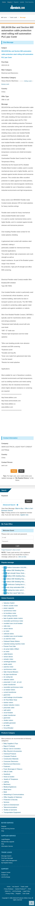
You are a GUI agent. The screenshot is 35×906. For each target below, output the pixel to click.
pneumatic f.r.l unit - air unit (12, 682)
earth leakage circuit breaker (13, 697)
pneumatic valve (9, 707)
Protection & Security (10, 799)
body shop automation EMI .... (15, 587)
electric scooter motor (11, 605)
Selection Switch (9, 603)
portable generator (10, 723)
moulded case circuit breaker (13, 623)
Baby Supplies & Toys (11, 743)
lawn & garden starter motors (13, 618)
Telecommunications (10, 807)
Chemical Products (10, 754)
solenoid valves (9, 633)
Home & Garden (9, 777)
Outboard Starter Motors (12, 641)
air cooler (7, 725)
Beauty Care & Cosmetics (12, 748)
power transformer (10, 684)
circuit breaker (8, 712)
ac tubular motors (9, 690)
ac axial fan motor (9, 639)
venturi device (8, 628)
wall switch (7, 710)
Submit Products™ (20, 889)
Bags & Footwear (9, 746)
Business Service (7, 510)
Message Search (6, 856)
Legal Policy (26, 891)
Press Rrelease (8, 889)
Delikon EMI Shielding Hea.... (15, 570)
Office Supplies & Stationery (13, 797)
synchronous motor (10, 610)
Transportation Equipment (12, 812)
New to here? (16, 550)
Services (6, 802)
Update (22, 2)
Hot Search (15, 886)
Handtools (7, 774)
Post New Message (7, 858)
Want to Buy (19, 508)
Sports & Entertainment (11, 805)
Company (4, 443)
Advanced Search (9, 505)
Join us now (22, 557)
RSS (29, 889)
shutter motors (8, 720)
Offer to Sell (29, 508)
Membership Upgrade (7, 841)
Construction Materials (11, 759)
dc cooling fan (8, 677)
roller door (7, 626)
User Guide (26, 893)
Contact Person (6, 462)
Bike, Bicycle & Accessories (13, 751)
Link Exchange (5, 877)
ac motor (6, 631)
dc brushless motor (10, 613)
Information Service (7, 846)
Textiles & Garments (10, 810)
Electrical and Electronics (12, 764)
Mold (5, 792)
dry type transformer (10, 674)
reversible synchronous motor (13, 621)
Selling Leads (28, 81)
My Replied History (7, 862)
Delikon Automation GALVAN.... (16, 567)
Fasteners (7, 766)
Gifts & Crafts (8, 771)
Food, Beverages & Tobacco (13, 769)
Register (16, 2)
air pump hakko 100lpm (11, 649)
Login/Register (5, 839)
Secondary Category (8, 77)
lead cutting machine (10, 616)
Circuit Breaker (8, 728)
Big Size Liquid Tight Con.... (14, 593)
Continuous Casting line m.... (15, 584)
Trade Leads (13, 17)
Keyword (4, 495)
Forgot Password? (6, 550)
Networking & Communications (14, 794)
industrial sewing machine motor (14, 644)
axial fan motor (8, 667)
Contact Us (4, 875)
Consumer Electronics (11, 761)
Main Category (6, 70)
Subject (4, 48)
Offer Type (5, 96)
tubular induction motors (12, 705)
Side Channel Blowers (11, 672)
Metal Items (7, 789)
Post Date (4, 62)
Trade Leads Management (9, 860)
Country (4, 88)
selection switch (9, 679)
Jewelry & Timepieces (11, 779)
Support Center (5, 872)
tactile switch (8, 664)
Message (4, 104)
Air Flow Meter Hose (10, 700)
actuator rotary (8, 659)
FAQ (2, 831)
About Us (8, 891)
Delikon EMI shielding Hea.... (15, 576)
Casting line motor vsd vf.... (14, 590)
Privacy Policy (10, 893)
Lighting (6, 782)
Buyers (10, 2)
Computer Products (10, 756)
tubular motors (8, 702)
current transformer (10, 692)
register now (24, 515)
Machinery (7, 784)
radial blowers (8, 654)
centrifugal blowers (10, 661)
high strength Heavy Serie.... (15, 573)
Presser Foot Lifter (10, 646)
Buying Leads (5, 84)
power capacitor (9, 608)
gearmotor (7, 695)
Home (4, 2)
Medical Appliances (10, 787)
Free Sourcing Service (8, 828)
